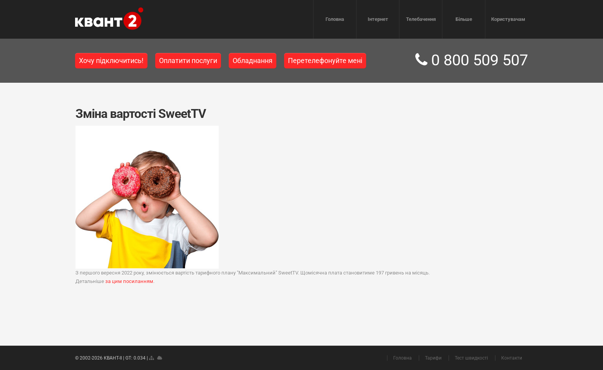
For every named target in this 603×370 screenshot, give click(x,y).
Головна (334, 19)
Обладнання (252, 61)
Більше (464, 19)
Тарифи (433, 358)
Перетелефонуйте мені (325, 61)
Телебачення (421, 19)
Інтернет (378, 19)
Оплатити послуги (188, 61)
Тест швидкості (471, 358)
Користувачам (508, 19)
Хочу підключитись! (111, 61)
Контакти (511, 358)
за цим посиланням (129, 281)
